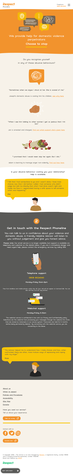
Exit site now (10, 470)
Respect (41, 455)
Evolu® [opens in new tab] (20, 458)
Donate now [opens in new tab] (9, 440)
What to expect (9, 392)
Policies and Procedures (12, 395)
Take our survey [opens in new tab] (10, 418)
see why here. (58, 96)
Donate (6, 404)
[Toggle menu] (69, 5)
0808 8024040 (61, 6)
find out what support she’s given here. (49, 130)
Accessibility (8, 398)
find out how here (56, 163)
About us (6, 388)
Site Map (6, 401)
